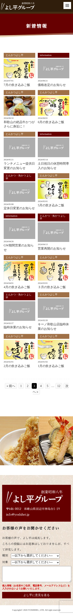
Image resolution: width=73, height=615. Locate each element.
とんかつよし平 (14, 55)
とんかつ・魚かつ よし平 (19, 177)
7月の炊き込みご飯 (17, 85)
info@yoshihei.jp (17, 514)
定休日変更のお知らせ (19, 208)
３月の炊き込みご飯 (52, 287)
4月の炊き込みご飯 (17, 287)
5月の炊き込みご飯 (51, 205)
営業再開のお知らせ (52, 248)
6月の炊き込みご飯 (51, 122)
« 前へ (11, 386)
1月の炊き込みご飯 (51, 366)
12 (58, 386)
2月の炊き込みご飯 (17, 366)
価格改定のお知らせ (52, 85)
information (45, 55)
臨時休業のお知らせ (18, 327)
